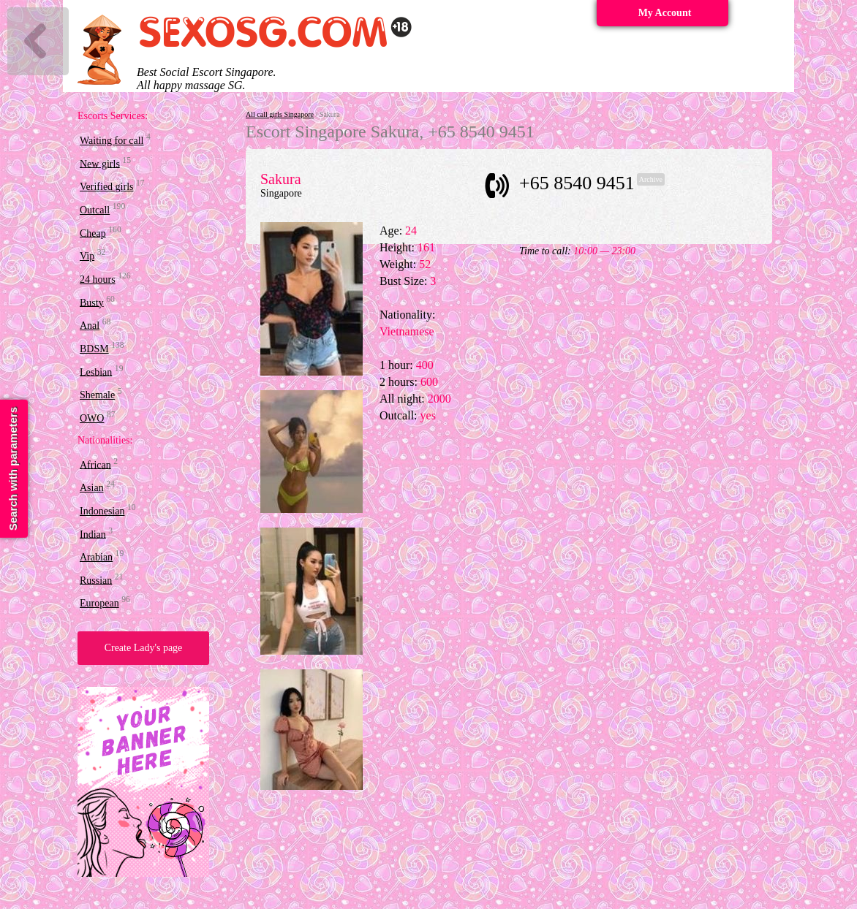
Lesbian (96, 371)
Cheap (93, 232)
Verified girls (106, 186)
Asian (92, 487)
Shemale (97, 394)
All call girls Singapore (280, 114)
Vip (87, 256)
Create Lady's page (144, 647)
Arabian (96, 557)
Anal (89, 325)
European (99, 603)
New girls (100, 163)
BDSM (94, 348)
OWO (92, 418)
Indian (93, 533)
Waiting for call (112, 140)
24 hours (98, 279)
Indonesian (102, 511)
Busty (92, 302)
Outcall (95, 210)
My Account (665, 12)
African (95, 464)
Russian (96, 579)
